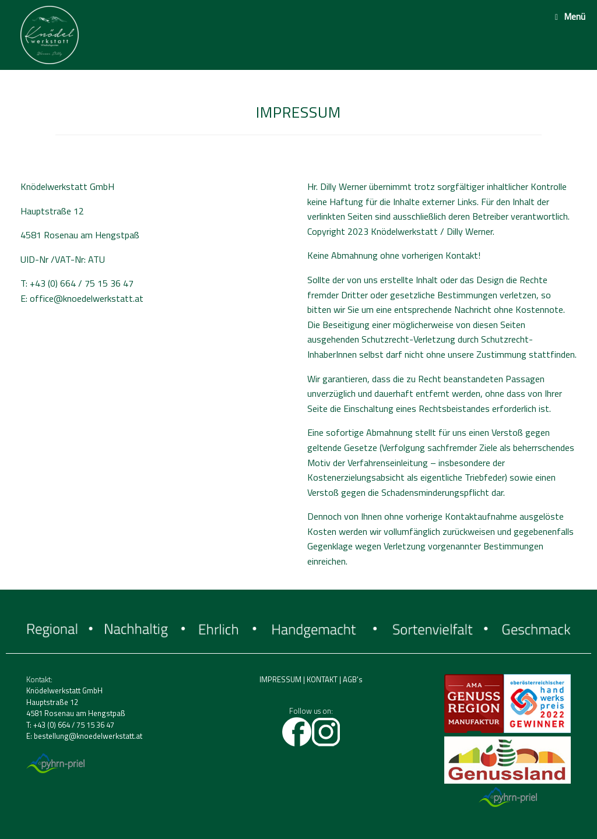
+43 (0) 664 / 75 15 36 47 (73, 725)
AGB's (353, 679)
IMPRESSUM (280, 679)
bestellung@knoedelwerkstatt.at (88, 736)
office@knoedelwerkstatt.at (86, 298)
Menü (570, 16)
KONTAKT (322, 679)
